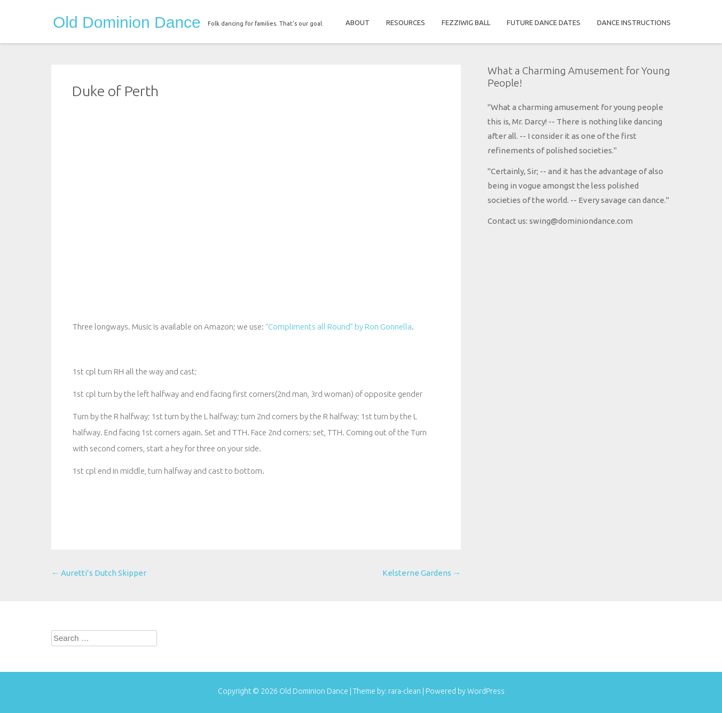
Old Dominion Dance (127, 22)
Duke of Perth (115, 91)
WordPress (486, 691)
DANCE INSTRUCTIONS (634, 22)
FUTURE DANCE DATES (543, 22)
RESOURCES (405, 22)
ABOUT (358, 22)
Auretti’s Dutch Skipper (98, 572)
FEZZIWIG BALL (466, 22)
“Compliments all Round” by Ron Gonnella (338, 326)
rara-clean (405, 691)
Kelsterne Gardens (421, 572)
